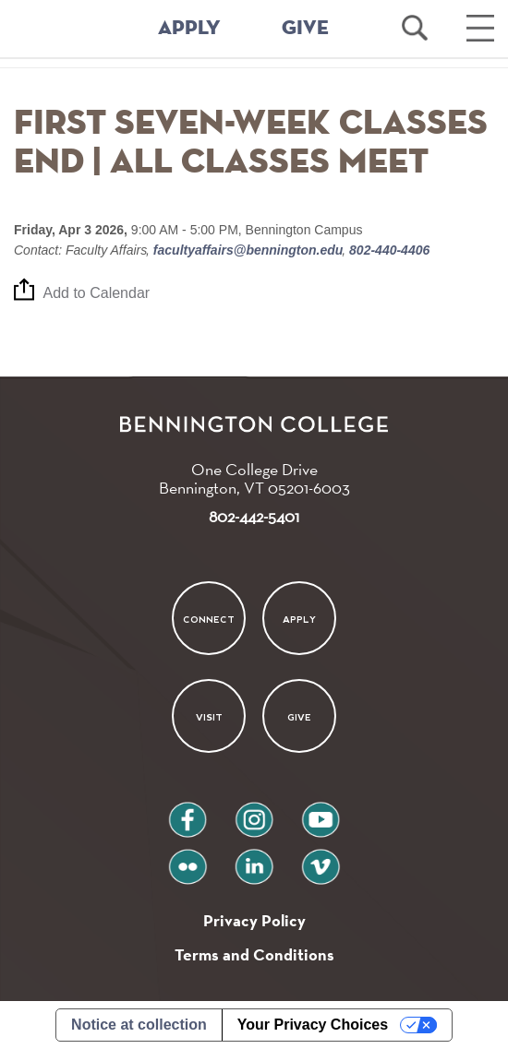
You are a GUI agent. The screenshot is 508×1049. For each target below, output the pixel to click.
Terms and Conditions (254, 954)
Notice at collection (139, 1024)
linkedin (254, 859)
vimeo (320, 859)
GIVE (305, 28)
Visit (208, 717)
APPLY (189, 28)
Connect (209, 619)
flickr (188, 859)
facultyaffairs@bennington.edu (248, 250)
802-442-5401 (254, 516)
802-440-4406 (387, 250)
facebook (187, 812)
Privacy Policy (254, 920)
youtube (320, 812)
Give (299, 717)
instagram (254, 812)
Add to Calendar (97, 294)
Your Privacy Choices (312, 1024)
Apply (299, 619)
